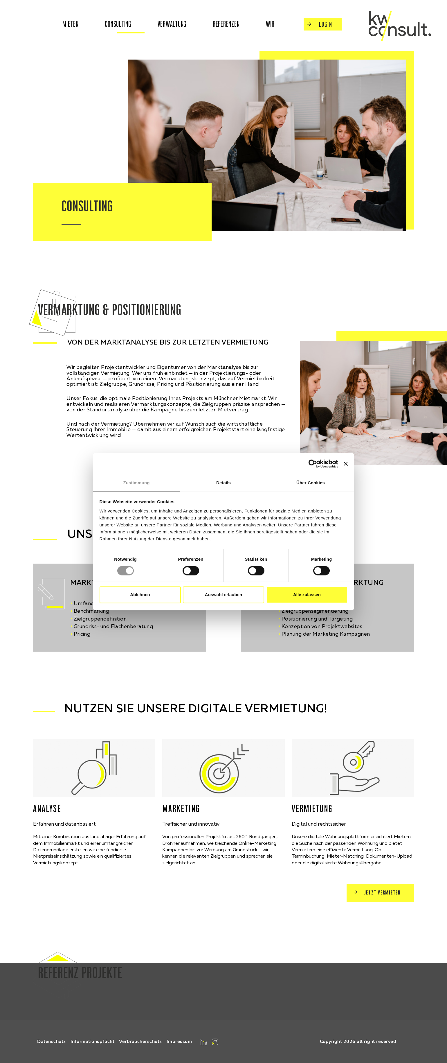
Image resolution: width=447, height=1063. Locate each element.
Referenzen (226, 24)
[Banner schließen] (346, 464)
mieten (70, 24)
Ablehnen (140, 594)
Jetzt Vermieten (377, 892)
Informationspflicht (93, 1041)
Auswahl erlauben (223, 594)
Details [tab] (223, 482)
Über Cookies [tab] (310, 482)
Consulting (118, 24)
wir (270, 24)
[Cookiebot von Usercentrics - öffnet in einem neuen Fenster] (312, 463)
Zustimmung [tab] (136, 482)
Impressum (179, 1041)
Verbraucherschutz (140, 1041)
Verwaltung (172, 24)
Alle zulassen (307, 594)
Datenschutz (51, 1041)
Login (320, 24)
